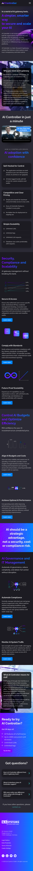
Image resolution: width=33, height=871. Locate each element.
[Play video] (16, 134)
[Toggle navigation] (29, 3)
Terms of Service (6, 845)
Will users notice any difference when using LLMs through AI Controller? (13, 794)
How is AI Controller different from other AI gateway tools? (14, 773)
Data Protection (6, 843)
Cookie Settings (6, 848)
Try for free (7, 751)
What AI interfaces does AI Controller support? (12, 783)
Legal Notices (6, 840)
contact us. (16, 807)
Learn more (7, 320)
